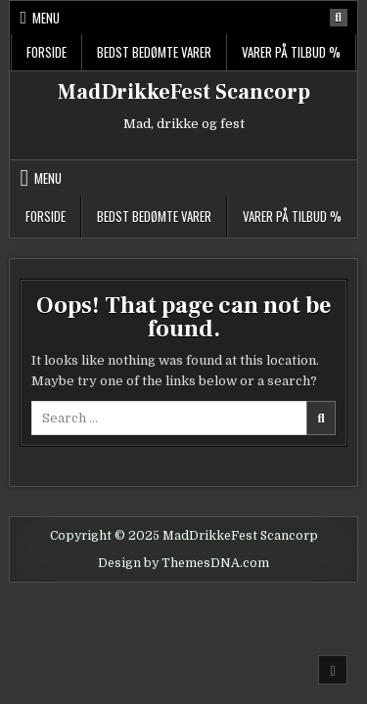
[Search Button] (338, 17)
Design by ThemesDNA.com (183, 563)
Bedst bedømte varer (154, 52)
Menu (46, 17)
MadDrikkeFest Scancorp (184, 92)
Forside (46, 52)
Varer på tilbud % (291, 52)
